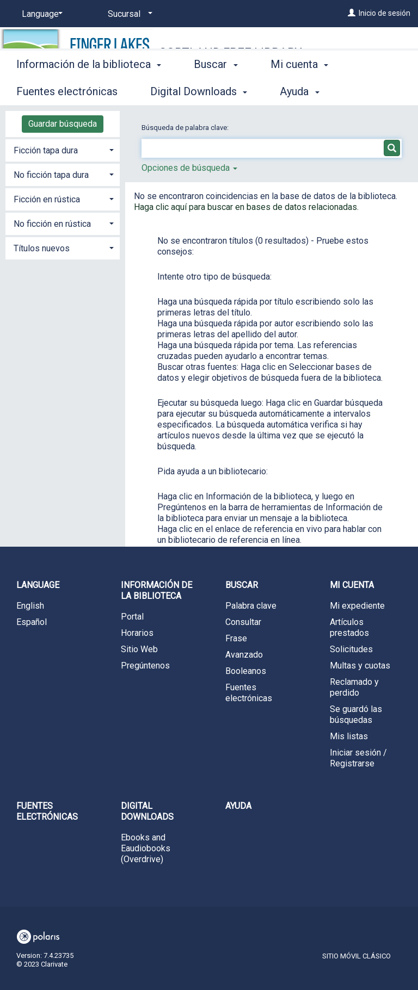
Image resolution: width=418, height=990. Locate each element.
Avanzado (244, 654)
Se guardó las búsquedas (356, 714)
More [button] (292, 91)
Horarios (137, 633)
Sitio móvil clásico (356, 956)
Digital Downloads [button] (147, 811)
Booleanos (245, 671)
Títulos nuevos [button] (42, 248)
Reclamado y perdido (354, 687)
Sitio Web (139, 649)
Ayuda (238, 806)
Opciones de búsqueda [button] (189, 168)
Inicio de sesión (384, 13)
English (30, 606)
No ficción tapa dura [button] (51, 175)
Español (31, 622)
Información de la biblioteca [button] (88, 89)
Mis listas (349, 736)
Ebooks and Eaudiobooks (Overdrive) (145, 848)
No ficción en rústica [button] (52, 224)
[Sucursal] (128, 14)
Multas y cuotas (360, 665)
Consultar (243, 622)
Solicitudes (351, 649)
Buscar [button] (215, 89)
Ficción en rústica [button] (47, 199)
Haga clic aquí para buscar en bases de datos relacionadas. (246, 207)
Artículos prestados (349, 627)
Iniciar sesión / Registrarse (358, 758)
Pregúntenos (145, 665)
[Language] (40, 14)
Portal (132, 616)
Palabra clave (250, 606)
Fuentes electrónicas (248, 692)
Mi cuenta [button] (352, 585)
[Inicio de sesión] (351, 13)
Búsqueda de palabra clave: (186, 127)
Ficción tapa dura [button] (46, 150)
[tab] (62, 149)
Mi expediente (357, 606)
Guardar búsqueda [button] (62, 124)
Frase (236, 638)
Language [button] (37, 585)
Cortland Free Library (230, 52)
